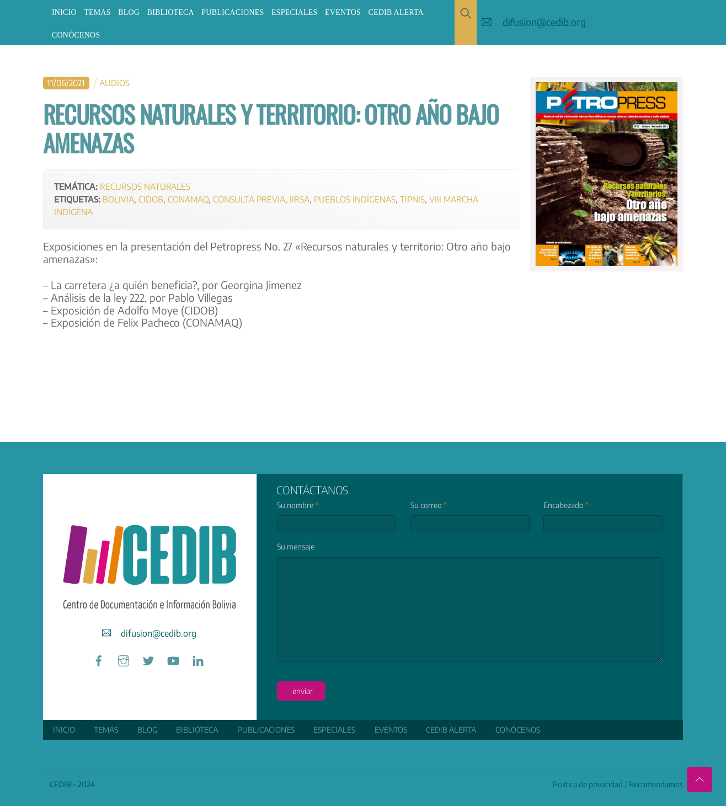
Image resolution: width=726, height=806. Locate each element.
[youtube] (173, 658)
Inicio (64, 12)
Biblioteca (170, 12)
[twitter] (148, 658)
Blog (129, 12)
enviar (302, 690)
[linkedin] (198, 658)
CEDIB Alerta (396, 12)
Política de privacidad (588, 783)
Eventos (343, 12)
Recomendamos (656, 783)
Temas (97, 12)
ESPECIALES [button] (294, 12)
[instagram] (124, 658)
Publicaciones (232, 12)
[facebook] (99, 658)
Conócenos (76, 35)
